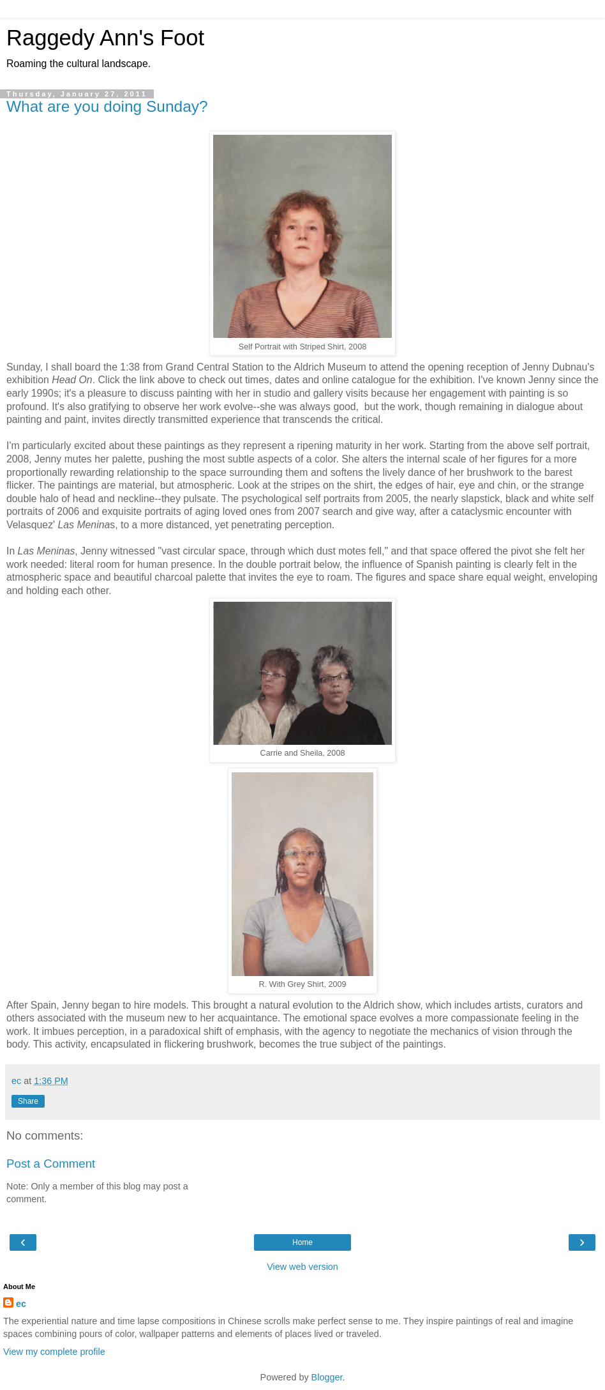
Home (302, 1242)
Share (28, 1101)
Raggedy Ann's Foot (105, 38)
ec (21, 1304)
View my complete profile (54, 1352)
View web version (302, 1267)
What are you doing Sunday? (107, 106)
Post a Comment (50, 1163)
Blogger (327, 1377)
